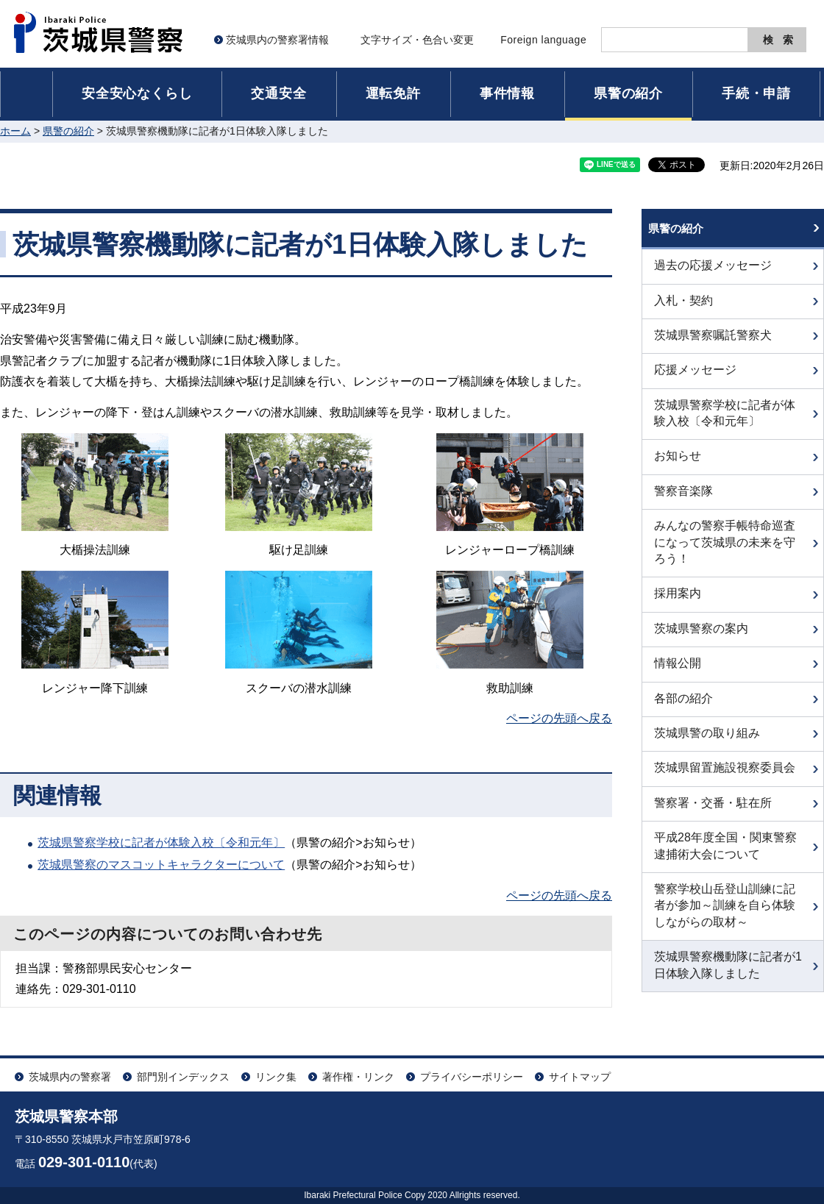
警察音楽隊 (683, 500)
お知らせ (677, 466)
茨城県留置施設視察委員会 (724, 778)
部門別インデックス (183, 1077)
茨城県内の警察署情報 (277, 40)
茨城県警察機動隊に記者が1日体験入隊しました (728, 975)
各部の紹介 (683, 708)
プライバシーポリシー (471, 1077)
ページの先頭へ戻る (559, 718)
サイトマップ (580, 1077)
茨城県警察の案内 (701, 638)
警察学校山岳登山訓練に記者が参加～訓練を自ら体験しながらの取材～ (724, 915)
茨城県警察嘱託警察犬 (713, 344)
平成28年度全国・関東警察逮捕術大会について (725, 855)
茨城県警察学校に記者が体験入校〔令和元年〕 (161, 842)
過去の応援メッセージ (713, 275)
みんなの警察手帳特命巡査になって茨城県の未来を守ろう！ (724, 552)
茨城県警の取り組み (707, 742)
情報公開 (677, 673)
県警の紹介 (628, 93)
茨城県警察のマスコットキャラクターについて (161, 864)
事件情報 (507, 93)
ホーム (15, 131)
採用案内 (677, 603)
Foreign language (543, 40)
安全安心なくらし (137, 93)
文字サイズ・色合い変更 (417, 40)
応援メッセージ (695, 380)
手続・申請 (756, 93)
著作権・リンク (358, 1077)
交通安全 (278, 93)
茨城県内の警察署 (70, 1077)
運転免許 (393, 93)
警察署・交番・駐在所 (713, 812)
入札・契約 (683, 310)
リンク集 (275, 1077)
